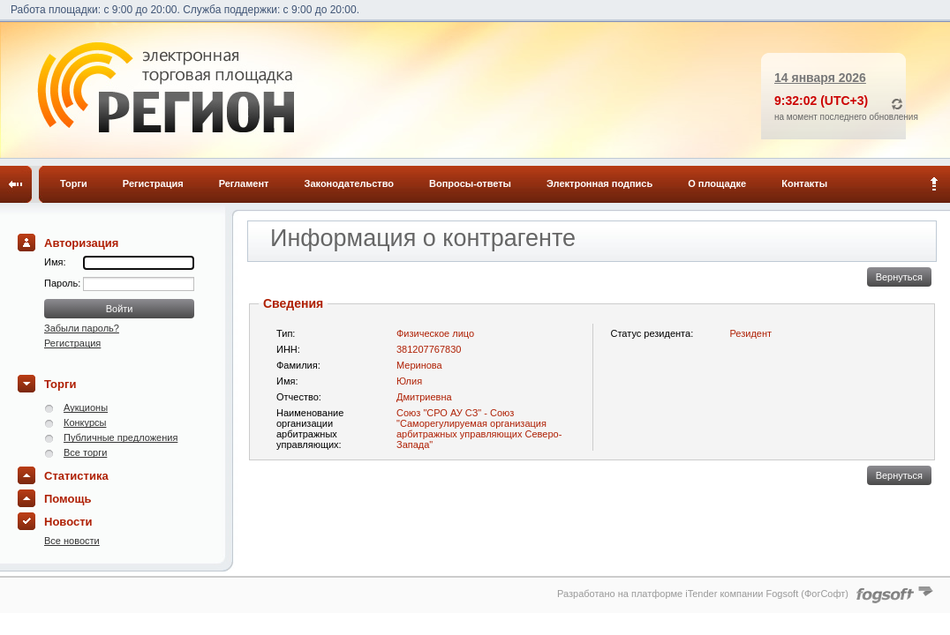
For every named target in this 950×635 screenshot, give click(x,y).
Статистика (76, 475)
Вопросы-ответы (470, 183)
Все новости (72, 540)
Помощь (67, 498)
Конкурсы (85, 422)
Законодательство (350, 183)
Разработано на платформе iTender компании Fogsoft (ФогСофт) (702, 593)
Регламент (244, 183)
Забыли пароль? (81, 328)
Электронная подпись (599, 183)
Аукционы (86, 407)
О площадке (717, 183)
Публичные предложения (120, 437)
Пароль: (63, 283)
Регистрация (153, 183)
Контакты (804, 183)
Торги (73, 183)
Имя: (54, 262)
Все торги (85, 452)
